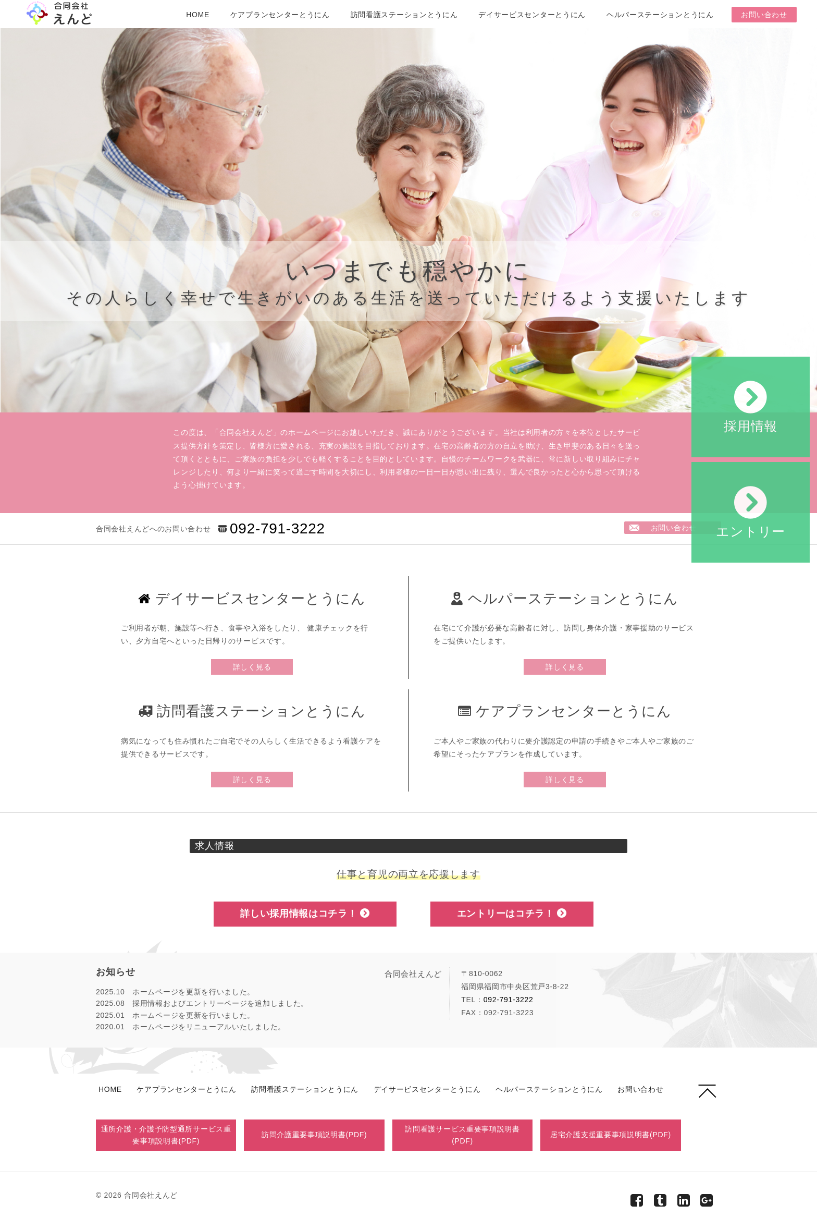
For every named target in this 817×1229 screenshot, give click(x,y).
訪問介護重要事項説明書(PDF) (314, 1134)
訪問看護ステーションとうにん (404, 14)
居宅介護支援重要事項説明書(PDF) (610, 1134)
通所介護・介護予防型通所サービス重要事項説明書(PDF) (166, 1135)
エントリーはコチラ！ (512, 913)
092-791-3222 (277, 528)
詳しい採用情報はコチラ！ (305, 913)
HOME (197, 14)
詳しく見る (252, 667)
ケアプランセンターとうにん (280, 14)
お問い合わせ (764, 14)
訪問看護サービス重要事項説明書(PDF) (462, 1135)
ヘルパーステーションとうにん (660, 14)
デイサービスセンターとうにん (532, 14)
